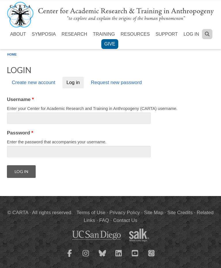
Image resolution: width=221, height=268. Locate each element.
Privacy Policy (124, 212)
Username (20, 99)
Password (20, 133)
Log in (191, 34)
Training (104, 34)
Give (109, 43)
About (18, 34)
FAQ (104, 220)
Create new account (33, 82)
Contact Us (125, 220)
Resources (135, 34)
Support (167, 34)
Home (12, 54)
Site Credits (180, 212)
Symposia (44, 34)
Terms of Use (91, 212)
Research (74, 34)
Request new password (116, 82)
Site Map (153, 212)
